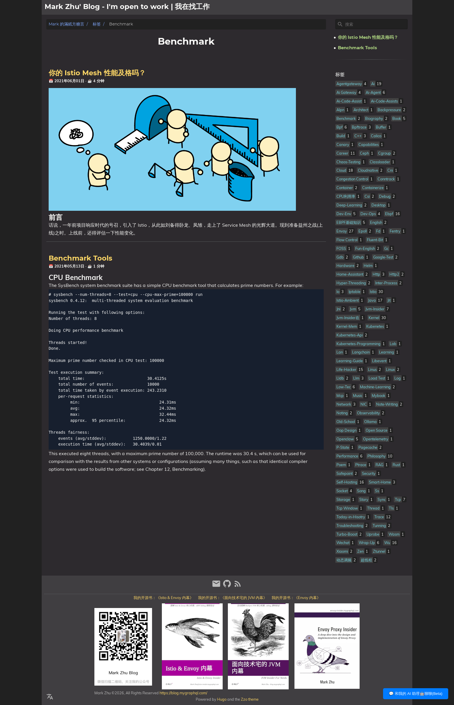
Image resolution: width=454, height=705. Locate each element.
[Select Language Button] (50, 697)
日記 (405, 7)
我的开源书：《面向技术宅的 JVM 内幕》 (232, 597)
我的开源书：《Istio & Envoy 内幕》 (163, 597)
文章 (391, 7)
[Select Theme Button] (359, 7)
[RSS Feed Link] (237, 586)
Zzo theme (250, 699)
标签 (97, 24)
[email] (217, 586)
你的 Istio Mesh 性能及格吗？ (97, 73)
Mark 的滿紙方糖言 (66, 24)
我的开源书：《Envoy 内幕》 (296, 597)
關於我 (375, 7)
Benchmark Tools (80, 258)
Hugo (221, 699)
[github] (227, 586)
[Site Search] (376, 24)
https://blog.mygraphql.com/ (183, 693)
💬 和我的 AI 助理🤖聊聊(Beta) (415, 693)
